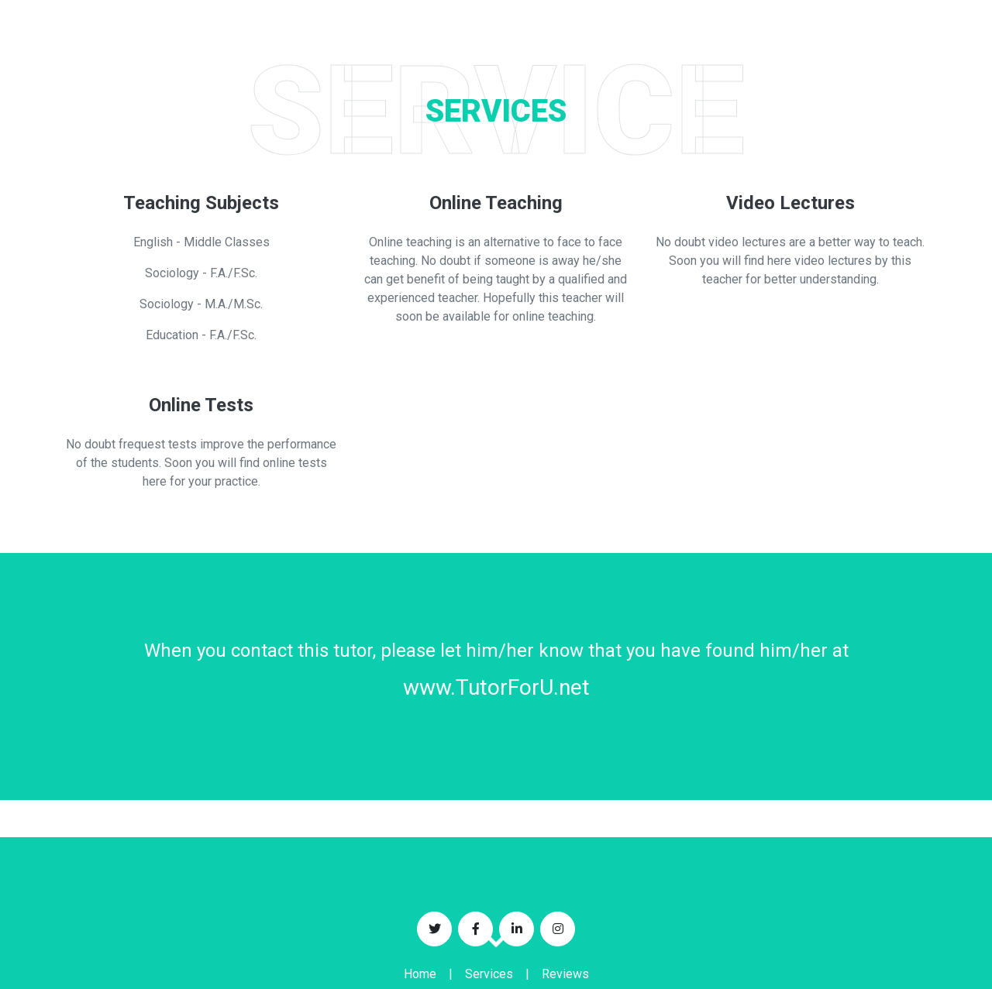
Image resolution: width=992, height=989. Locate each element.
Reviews (565, 974)
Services (489, 974)
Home (420, 974)
